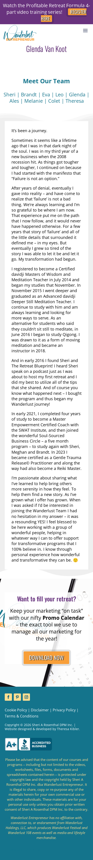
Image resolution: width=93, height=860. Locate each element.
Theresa (75, 100)
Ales (14, 100)
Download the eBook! (23, 849)
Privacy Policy (64, 710)
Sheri (10, 94)
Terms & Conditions (22, 716)
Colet (54, 100)
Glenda (77, 94)
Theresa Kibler (68, 729)
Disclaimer (40, 710)
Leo (59, 94)
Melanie (33, 100)
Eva (46, 94)
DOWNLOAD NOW (46, 657)
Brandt (29, 94)
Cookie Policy (16, 710)
